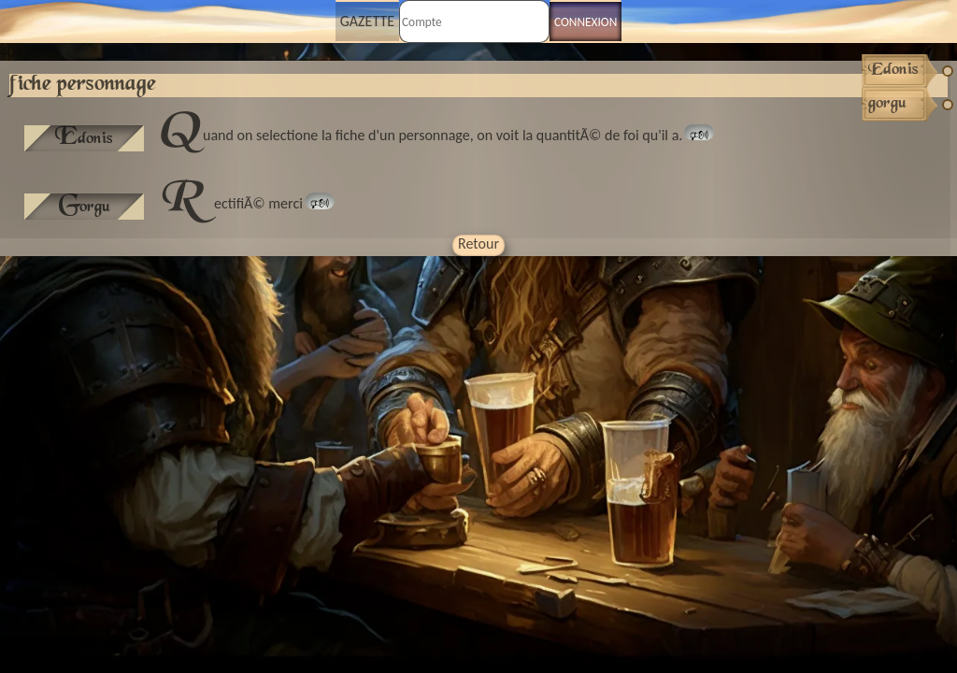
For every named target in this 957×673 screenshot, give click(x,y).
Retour (478, 243)
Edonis (84, 138)
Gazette (367, 21)
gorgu (84, 206)
